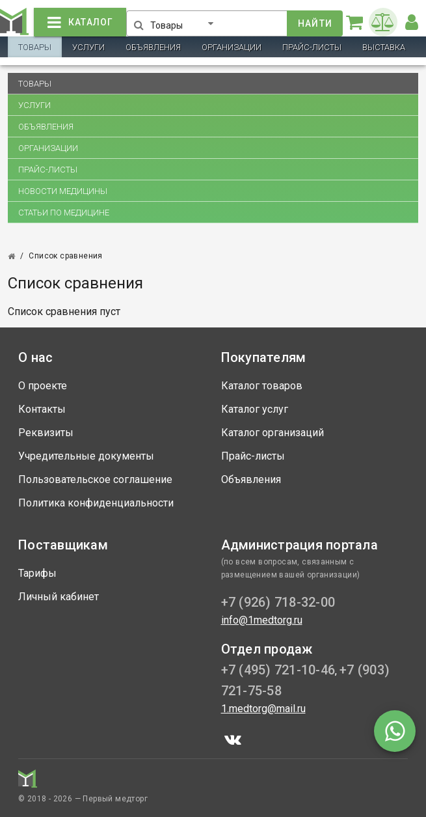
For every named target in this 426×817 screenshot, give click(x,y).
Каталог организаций (272, 432)
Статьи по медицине (63, 212)
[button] (184, 20)
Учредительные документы (86, 456)
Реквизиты (45, 432)
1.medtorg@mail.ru (263, 708)
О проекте (42, 386)
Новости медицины (62, 191)
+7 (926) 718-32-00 (278, 602)
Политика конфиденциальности (96, 503)
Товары (34, 47)
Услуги (88, 47)
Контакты (42, 409)
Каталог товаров (261, 386)
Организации (231, 47)
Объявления (153, 47)
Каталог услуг (254, 409)
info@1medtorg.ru (261, 620)
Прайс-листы (311, 47)
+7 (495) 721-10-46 (278, 670)
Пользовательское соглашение (95, 479)
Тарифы (37, 573)
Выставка (383, 47)
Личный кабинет (58, 596)
